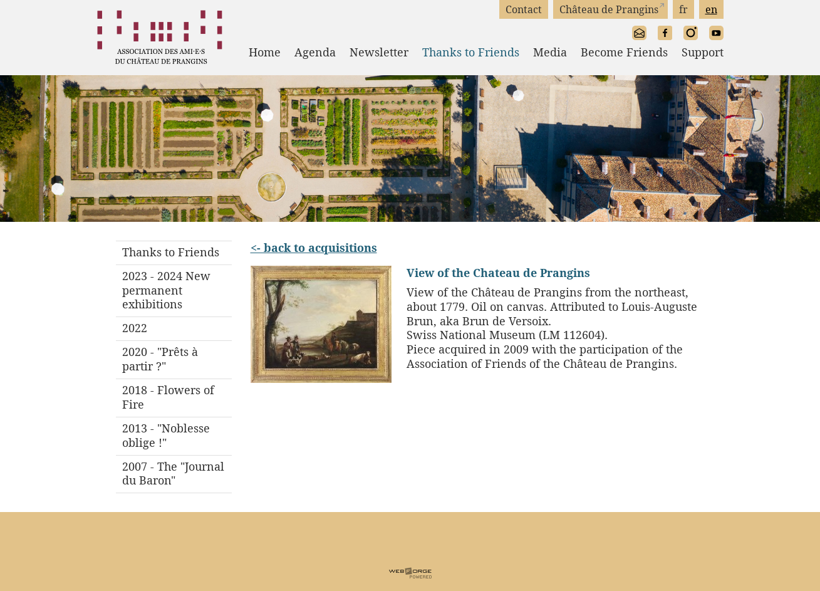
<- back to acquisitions (314, 247)
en (711, 9)
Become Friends (624, 52)
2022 (134, 328)
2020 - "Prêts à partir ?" (160, 359)
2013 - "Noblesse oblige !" (166, 435)
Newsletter (379, 52)
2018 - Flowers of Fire (168, 397)
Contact (524, 9)
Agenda (315, 52)
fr (683, 9)
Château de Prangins (608, 9)
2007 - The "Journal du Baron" (173, 473)
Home (265, 52)
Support (703, 52)
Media (550, 52)
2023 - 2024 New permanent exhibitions (166, 290)
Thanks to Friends (470, 52)
